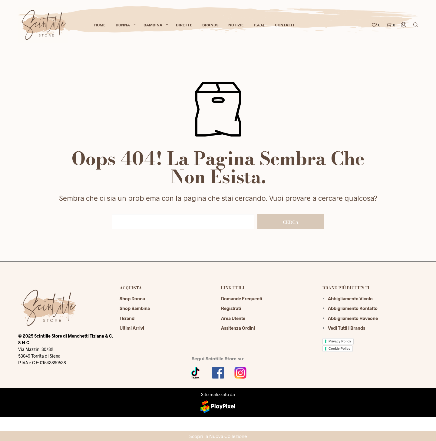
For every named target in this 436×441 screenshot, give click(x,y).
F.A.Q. (259, 24)
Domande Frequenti (241, 298)
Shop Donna (132, 298)
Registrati (231, 308)
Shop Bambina (135, 308)
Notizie (236, 24)
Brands (210, 24)
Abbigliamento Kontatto (353, 308)
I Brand (127, 318)
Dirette (184, 24)
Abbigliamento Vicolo (350, 298)
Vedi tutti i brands (346, 328)
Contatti (284, 24)
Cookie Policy (339, 348)
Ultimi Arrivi (132, 328)
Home (100, 24)
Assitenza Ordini (238, 328)
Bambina (153, 24)
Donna (123, 24)
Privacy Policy (340, 341)
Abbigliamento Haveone (353, 318)
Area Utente (233, 318)
